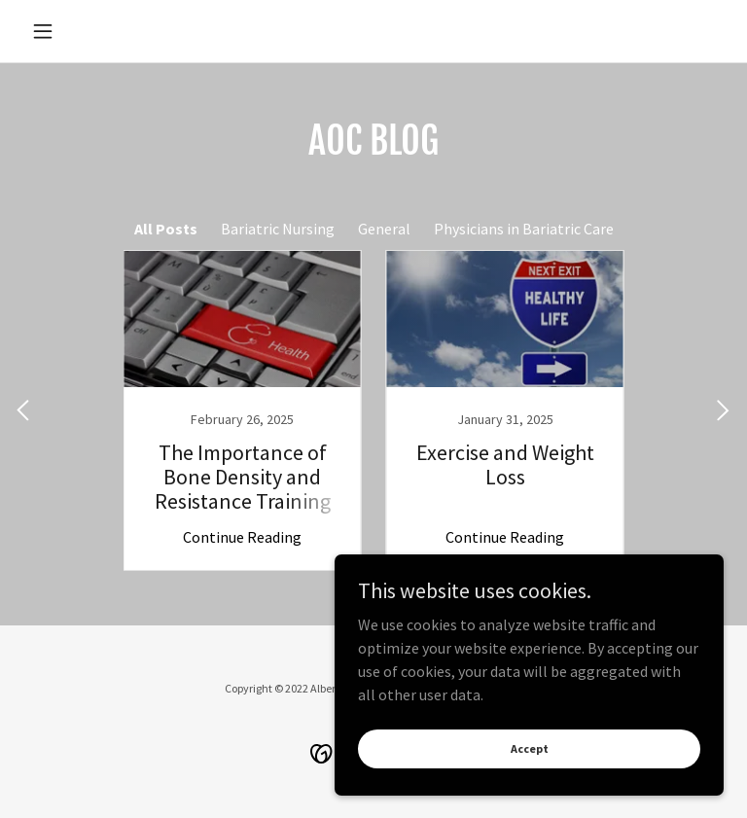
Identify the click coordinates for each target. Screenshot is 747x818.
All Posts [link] (165, 228)
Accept (530, 748)
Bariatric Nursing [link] (278, 228)
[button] (75, 31)
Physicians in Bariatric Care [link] (524, 228)
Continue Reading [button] (242, 537)
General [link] (384, 228)
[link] (242, 410)
